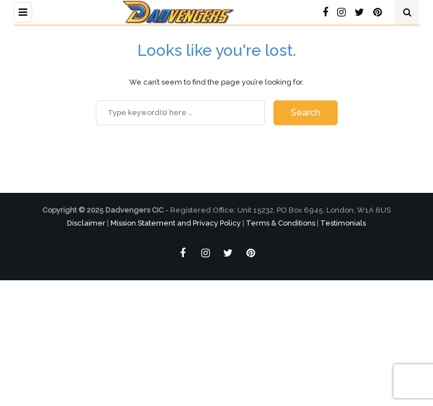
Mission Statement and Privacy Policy (176, 223)
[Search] (180, 112)
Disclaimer (86, 223)
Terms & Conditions (280, 223)
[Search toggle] (407, 12)
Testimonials (343, 223)
